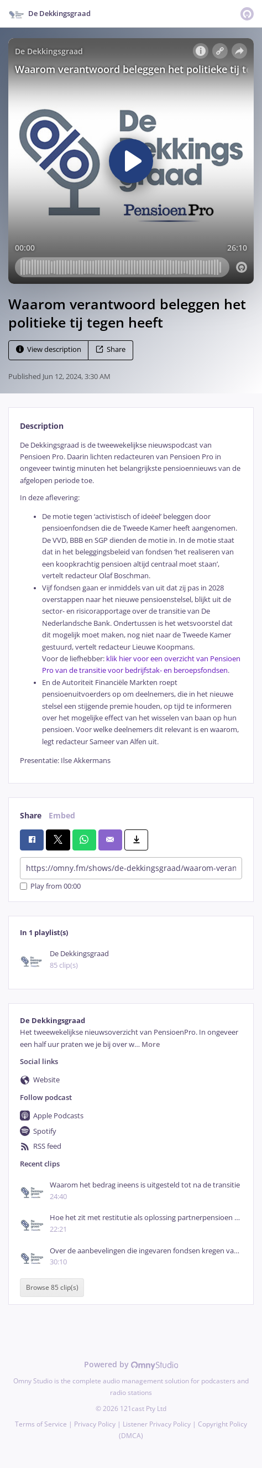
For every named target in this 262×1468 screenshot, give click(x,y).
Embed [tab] (62, 815)
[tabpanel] (131, 603)
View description (48, 349)
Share (110, 349)
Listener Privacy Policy (157, 1424)
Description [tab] (42, 426)
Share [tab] (30, 815)
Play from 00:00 (50, 886)
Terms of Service (41, 1424)
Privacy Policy (95, 1424)
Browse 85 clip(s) (52, 1287)
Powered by (131, 1364)
